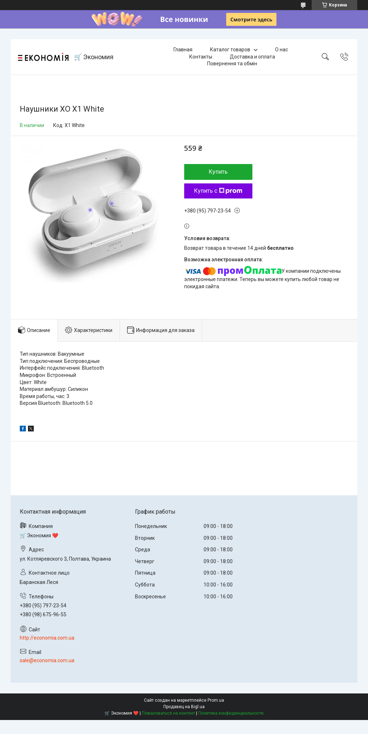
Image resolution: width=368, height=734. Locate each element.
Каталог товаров (230, 49)
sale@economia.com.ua (47, 660)
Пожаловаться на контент (168, 713)
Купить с (218, 190)
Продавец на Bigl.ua (184, 706)
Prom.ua (216, 700)
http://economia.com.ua (47, 638)
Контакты (200, 57)
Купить (218, 171)
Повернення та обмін (232, 63)
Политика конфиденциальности (231, 713)
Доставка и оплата (252, 57)
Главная (182, 49)
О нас (281, 49)
